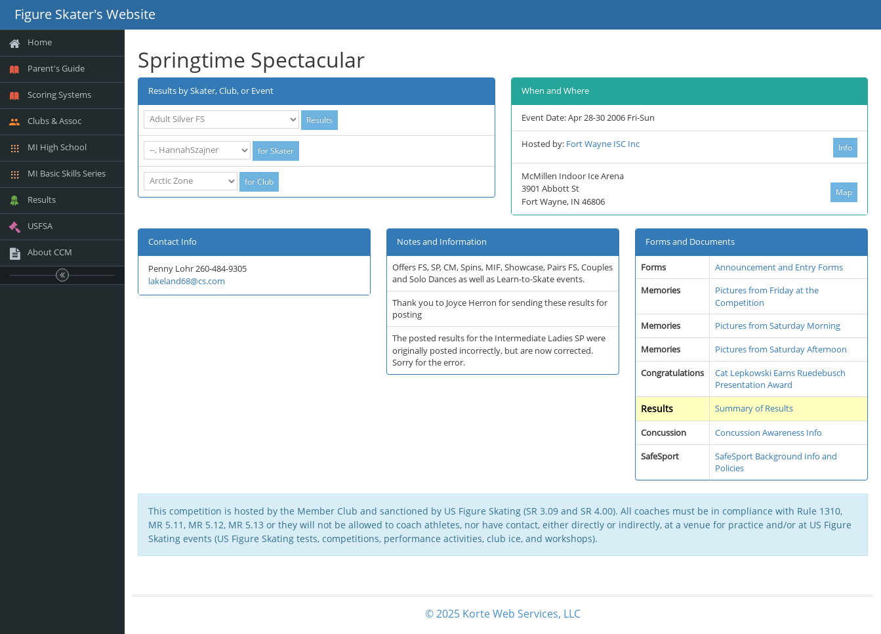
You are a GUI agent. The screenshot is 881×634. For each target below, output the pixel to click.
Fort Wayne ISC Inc (603, 144)
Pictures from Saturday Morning (777, 325)
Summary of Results (754, 408)
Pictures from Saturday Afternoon (781, 349)
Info (845, 147)
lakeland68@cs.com (186, 281)
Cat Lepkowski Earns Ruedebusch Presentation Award (780, 379)
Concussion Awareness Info (768, 432)
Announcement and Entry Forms (779, 267)
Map (844, 192)
